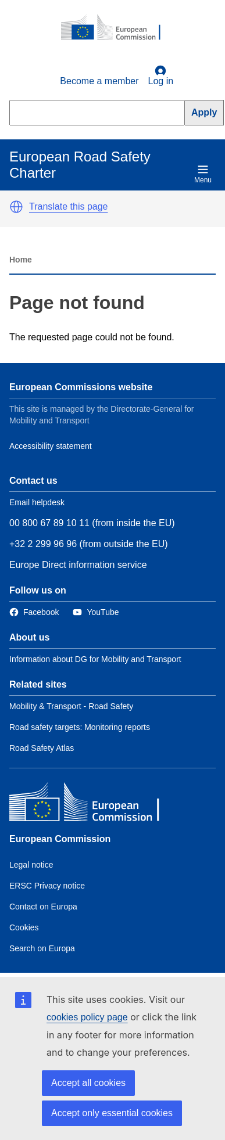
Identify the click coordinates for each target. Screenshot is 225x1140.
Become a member (99, 81)
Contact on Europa (43, 906)
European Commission (59, 839)
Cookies (24, 927)
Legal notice (31, 864)
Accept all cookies (88, 1083)
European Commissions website (80, 387)
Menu (203, 174)
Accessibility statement (50, 446)
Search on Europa (42, 948)
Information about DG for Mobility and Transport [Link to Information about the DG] (95, 659)
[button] (16, 207)
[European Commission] (117, 28)
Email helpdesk (37, 502)
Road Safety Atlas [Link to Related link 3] (41, 748)
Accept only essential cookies (112, 1113)
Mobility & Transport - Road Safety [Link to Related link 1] (71, 706)
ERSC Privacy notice (47, 885)
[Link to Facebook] (34, 612)
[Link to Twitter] (96, 612)
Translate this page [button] (68, 206)
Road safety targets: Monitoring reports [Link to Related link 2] (79, 727)
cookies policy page (87, 1017)
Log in (161, 75)
